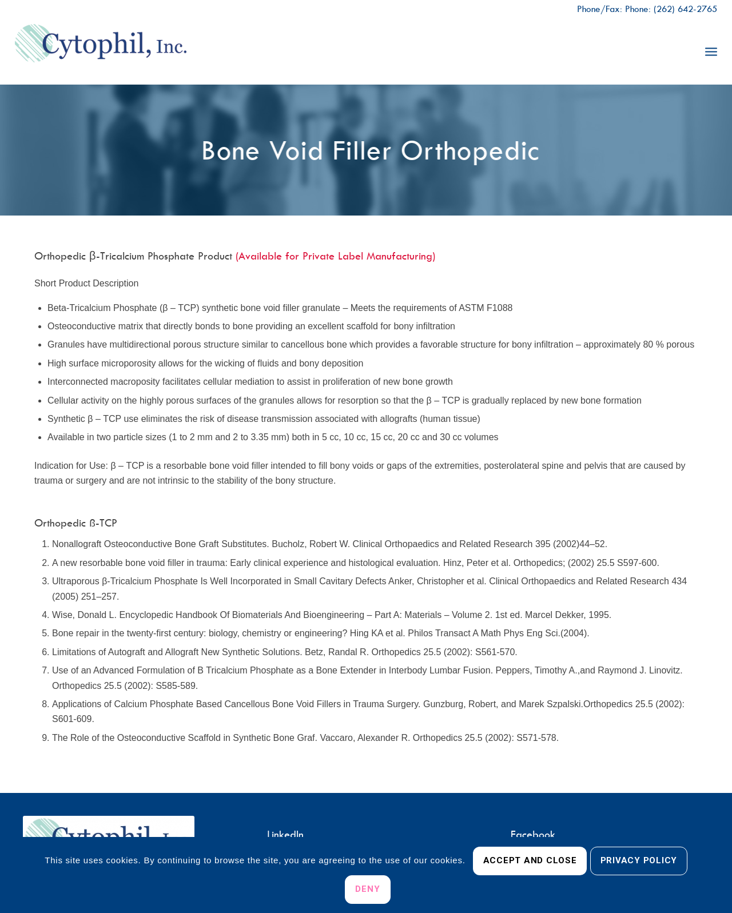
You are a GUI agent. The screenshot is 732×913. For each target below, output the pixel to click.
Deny (367, 889)
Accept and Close (530, 860)
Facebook (533, 834)
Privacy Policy (639, 860)
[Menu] (711, 51)
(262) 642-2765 (685, 8)
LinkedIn (285, 834)
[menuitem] (711, 51)
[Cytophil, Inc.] (100, 51)
